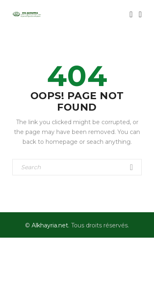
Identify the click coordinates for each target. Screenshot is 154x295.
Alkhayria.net (50, 225)
